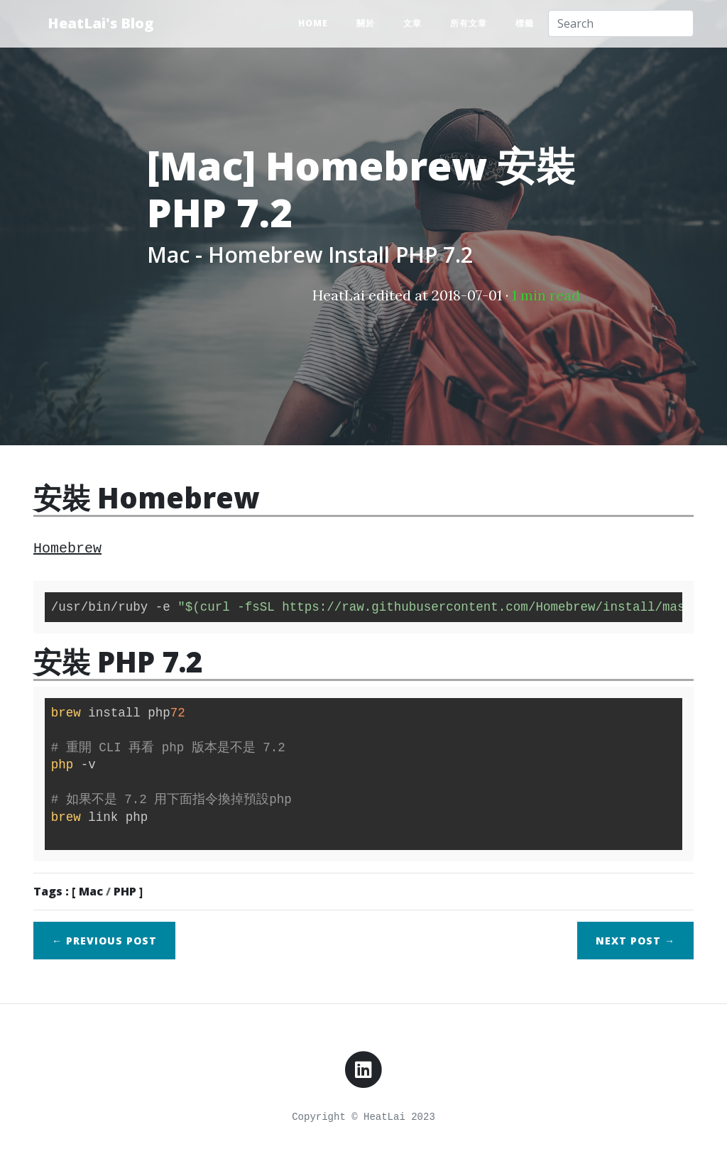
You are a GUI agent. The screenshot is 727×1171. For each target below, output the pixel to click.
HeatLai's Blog (100, 23)
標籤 (524, 23)
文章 (412, 23)
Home (313, 23)
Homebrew (67, 548)
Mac (91, 891)
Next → (635, 940)
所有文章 (468, 23)
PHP (125, 891)
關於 (365, 23)
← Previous (104, 940)
